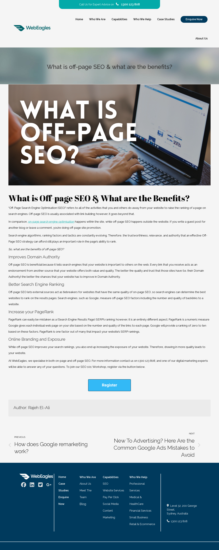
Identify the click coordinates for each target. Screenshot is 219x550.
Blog (83, 504)
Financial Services (140, 510)
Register (109, 385)
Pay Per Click (111, 497)
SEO (105, 483)
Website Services (113, 490)
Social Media (111, 504)
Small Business (138, 517)
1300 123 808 (179, 521)
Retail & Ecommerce (142, 524)
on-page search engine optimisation (51, 221)
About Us (85, 483)
